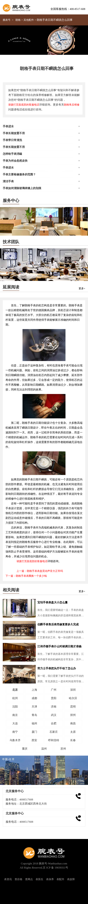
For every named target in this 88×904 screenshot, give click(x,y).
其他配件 (29, 19)
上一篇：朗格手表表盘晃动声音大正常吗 (39, 571)
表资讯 (8, 879)
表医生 (39, 879)
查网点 (29, 879)
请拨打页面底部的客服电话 (23, 104)
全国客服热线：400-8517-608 (67, 8)
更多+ (82, 288)
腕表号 (6, 19)
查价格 (18, 879)
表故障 (71, 879)
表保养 (50, 879)
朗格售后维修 (71, 104)
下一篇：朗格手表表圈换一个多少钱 (26, 575)
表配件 (60, 879)
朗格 (18, 19)
